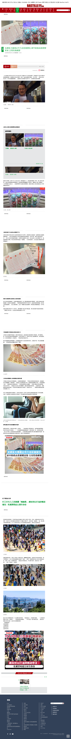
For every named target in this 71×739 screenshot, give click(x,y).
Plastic (40, 2)
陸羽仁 (25, 709)
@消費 (47, 10)
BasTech (62, 2)
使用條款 (55, 708)
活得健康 (9, 724)
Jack (8, 715)
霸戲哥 (8, 712)
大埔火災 (6, 10)
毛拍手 (42, 703)
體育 (43, 2)
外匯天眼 (9, 709)
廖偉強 (25, 718)
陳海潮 (25, 726)
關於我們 (55, 714)
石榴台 (19, 2)
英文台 (15, 2)
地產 (27, 10)
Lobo (41, 714)
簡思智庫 (42, 720)
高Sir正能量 (43, 706)
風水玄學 (42, 712)
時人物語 (26, 707)
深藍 (41, 704)
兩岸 (44, 10)
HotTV (67, 2)
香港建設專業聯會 (11, 706)
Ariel (8, 703)
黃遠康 (25, 715)
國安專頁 (4, 2)
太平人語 (42, 715)
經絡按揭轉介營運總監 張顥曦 (30, 724)
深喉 (25, 703)
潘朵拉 (8, 720)
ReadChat (42, 724)
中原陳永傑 (43, 723)
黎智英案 (11, 10)
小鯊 (8, 711)
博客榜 (50, 10)
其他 (53, 10)
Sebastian (42, 707)
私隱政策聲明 (56, 710)
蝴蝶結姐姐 (26, 728)
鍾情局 (8, 707)
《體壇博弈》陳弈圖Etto (12, 723)
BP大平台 (10, 2)
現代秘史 (26, 704)
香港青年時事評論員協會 (12, 714)
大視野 (41, 10)
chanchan (9, 729)
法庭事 (21, 10)
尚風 (8, 717)
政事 (14, 10)
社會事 (17, 10)
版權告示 (55, 706)
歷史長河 (52, 2)
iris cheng (42, 728)
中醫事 (34, 10)
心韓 (36, 2)
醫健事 (37, 10)
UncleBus (42, 721)
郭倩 (25, 706)
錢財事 (24, 10)
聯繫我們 (55, 712)
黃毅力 (25, 711)
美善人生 (47, 2)
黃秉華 (25, 714)
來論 (41, 726)
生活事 (57, 2)
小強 (41, 711)
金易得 (25, 717)
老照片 (8, 721)
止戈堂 (42, 709)
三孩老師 (9, 718)
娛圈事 (33, 2)
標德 (25, 729)
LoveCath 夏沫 (27, 712)
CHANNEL (25, 2)
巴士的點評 (9, 704)
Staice (25, 720)
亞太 (29, 2)
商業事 (30, 10)
